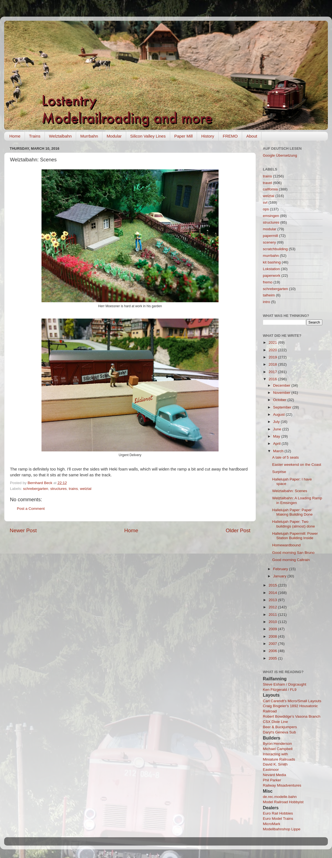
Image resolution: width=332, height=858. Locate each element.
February (281, 569)
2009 (273, 629)
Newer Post (23, 530)
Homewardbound (286, 545)
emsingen (271, 216)
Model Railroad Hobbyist (283, 802)
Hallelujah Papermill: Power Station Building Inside (295, 535)
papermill (270, 236)
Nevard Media (274, 775)
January (280, 576)
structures (58, 489)
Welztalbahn (60, 136)
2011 (273, 615)
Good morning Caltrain (291, 560)
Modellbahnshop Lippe (281, 829)
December (282, 385)
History (207, 136)
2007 (273, 644)
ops (266, 209)
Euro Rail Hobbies (278, 813)
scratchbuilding (275, 249)
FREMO (230, 136)
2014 (273, 593)
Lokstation (271, 269)
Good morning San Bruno (293, 553)
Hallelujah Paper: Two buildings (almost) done (293, 524)
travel (267, 183)
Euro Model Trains (278, 818)
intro (266, 302)
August (279, 414)
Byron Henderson (277, 743)
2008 (273, 636)
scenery (269, 242)
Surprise (279, 472)
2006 (273, 651)
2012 (273, 607)
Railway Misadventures (282, 785)
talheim (269, 295)
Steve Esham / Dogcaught (284, 684)
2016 (273, 379)
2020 (273, 350)
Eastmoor (271, 769)
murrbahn (271, 256)
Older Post (238, 530)
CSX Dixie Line (275, 722)
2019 (273, 357)
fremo (268, 282)
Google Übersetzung (280, 155)
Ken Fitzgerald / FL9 (280, 690)
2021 (273, 342)
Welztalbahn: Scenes (289, 491)
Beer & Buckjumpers (280, 727)
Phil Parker (272, 780)
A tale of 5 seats (285, 457)
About (251, 136)
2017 (273, 372)
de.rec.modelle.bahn (280, 797)
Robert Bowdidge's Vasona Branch (291, 716)
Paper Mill (183, 136)
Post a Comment (31, 508)
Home (14, 136)
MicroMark (271, 824)
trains (73, 489)
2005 (273, 658)
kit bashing (272, 262)
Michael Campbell (277, 749)
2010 (273, 622)
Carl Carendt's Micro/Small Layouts (292, 701)
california (270, 189)
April (277, 443)
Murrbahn (89, 136)
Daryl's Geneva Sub (279, 732)
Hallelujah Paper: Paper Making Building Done (292, 512)
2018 (273, 364)
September (282, 407)
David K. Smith (275, 764)
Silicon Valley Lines (148, 136)
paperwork (271, 275)
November (282, 393)
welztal (85, 489)
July (277, 422)
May (277, 436)
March (278, 451)
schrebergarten (35, 489)
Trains (34, 136)
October (280, 400)
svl (265, 202)
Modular (114, 136)
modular (269, 229)
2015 (273, 585)
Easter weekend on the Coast (296, 464)
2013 (273, 600)
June (277, 429)
